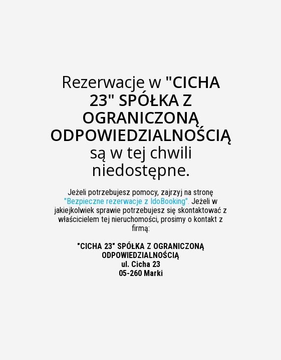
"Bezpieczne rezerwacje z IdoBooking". (126, 201)
